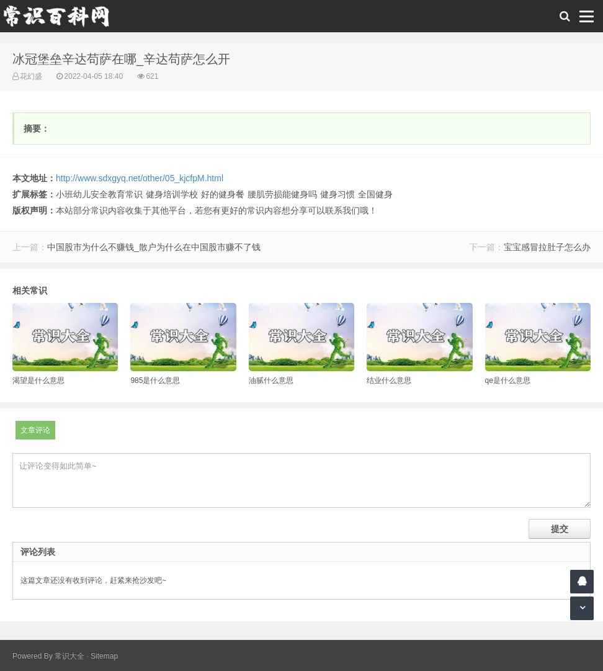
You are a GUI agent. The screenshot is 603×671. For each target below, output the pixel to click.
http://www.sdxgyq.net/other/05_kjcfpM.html (139, 178)
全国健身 (375, 194)
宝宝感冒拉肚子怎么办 (547, 247)
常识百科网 (62, 16)
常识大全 (69, 656)
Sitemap (104, 656)
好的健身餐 (222, 194)
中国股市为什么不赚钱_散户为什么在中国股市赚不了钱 (154, 247)
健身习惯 (337, 194)
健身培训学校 (172, 194)
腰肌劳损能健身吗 (282, 194)
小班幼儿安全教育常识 (99, 194)
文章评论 (35, 430)
